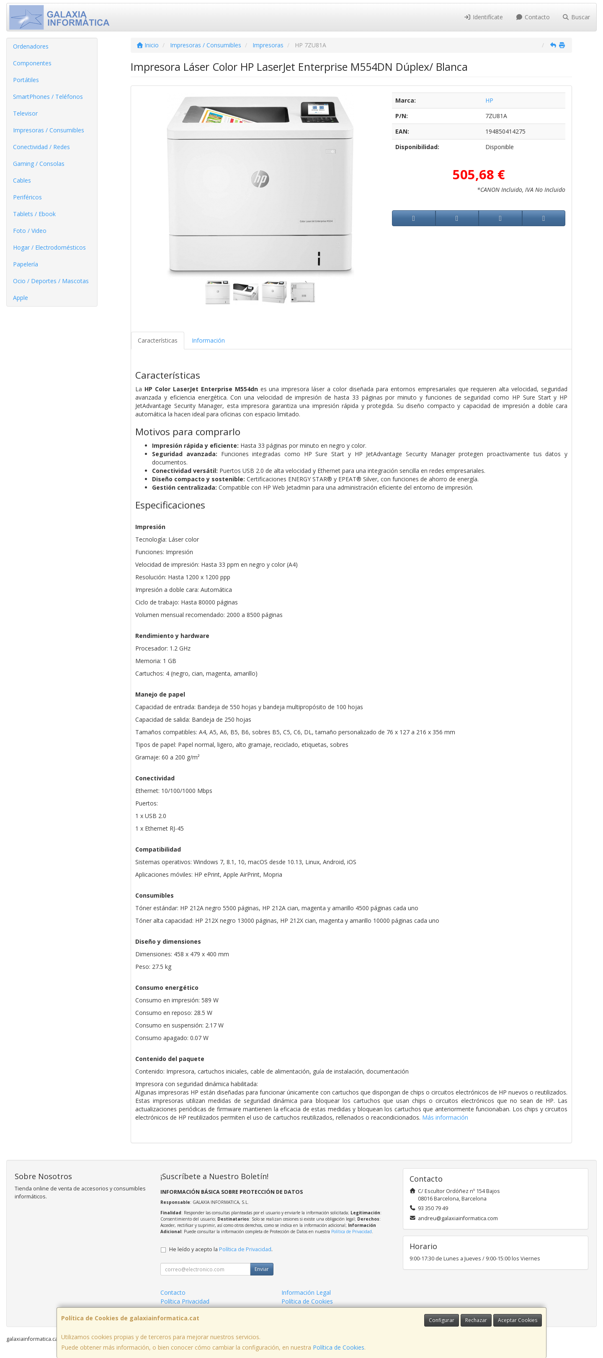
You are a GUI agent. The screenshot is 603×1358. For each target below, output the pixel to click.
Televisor (25, 113)
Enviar (262, 1269)
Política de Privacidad (351, 1231)
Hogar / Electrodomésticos (49, 247)
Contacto (532, 17)
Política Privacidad (184, 1301)
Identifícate (483, 17)
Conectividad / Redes (41, 147)
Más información (445, 1117)
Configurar (441, 1320)
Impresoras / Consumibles (48, 130)
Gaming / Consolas (38, 164)
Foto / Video (29, 231)
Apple (20, 298)
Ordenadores (31, 46)
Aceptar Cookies (517, 1320)
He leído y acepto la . (221, 1249)
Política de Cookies (338, 1347)
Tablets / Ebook (34, 214)
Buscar (576, 17)
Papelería (25, 264)
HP (489, 100)
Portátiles (26, 80)
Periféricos (27, 197)
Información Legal (306, 1292)
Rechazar (476, 1320)
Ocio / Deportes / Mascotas (51, 281)
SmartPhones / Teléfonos (48, 97)
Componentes (32, 63)
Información (208, 340)
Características (158, 340)
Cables (22, 180)
